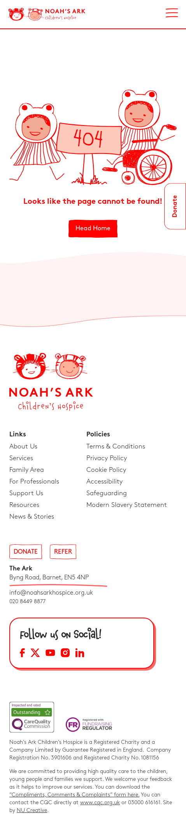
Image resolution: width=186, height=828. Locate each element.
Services (21, 458)
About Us (23, 446)
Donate (26, 552)
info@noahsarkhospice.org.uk (51, 593)
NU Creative (32, 810)
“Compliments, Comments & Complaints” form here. (74, 794)
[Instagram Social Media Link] (65, 654)
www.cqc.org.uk (100, 802)
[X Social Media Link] (35, 654)
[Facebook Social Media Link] (22, 654)
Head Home (93, 228)
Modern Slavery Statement (126, 505)
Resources (24, 505)
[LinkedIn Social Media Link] (79, 654)
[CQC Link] (31, 717)
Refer (63, 552)
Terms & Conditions (115, 446)
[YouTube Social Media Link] (50, 654)
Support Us (26, 493)
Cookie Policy (106, 470)
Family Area (26, 470)
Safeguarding (106, 493)
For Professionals (34, 481)
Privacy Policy (106, 458)
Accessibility (104, 481)
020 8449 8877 (27, 601)
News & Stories (31, 517)
